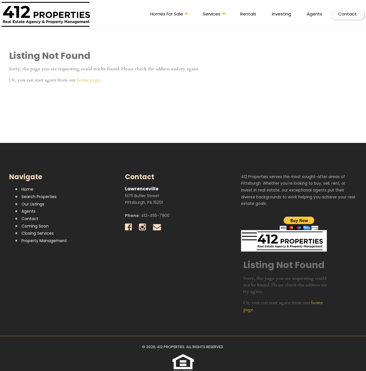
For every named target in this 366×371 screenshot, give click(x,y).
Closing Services (37, 233)
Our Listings (32, 204)
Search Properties (39, 197)
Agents (314, 14)
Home (27, 189)
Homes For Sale (169, 15)
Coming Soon (35, 226)
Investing (281, 14)
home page (88, 80)
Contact (347, 14)
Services (214, 15)
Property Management (44, 241)
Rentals (248, 14)
